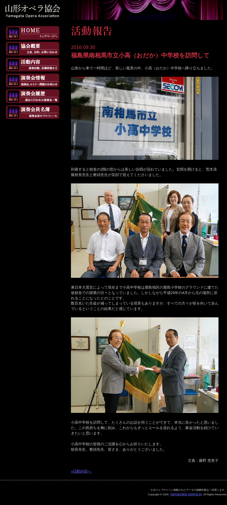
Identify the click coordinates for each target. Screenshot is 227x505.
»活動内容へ (81, 471)
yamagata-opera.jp (186, 494)
